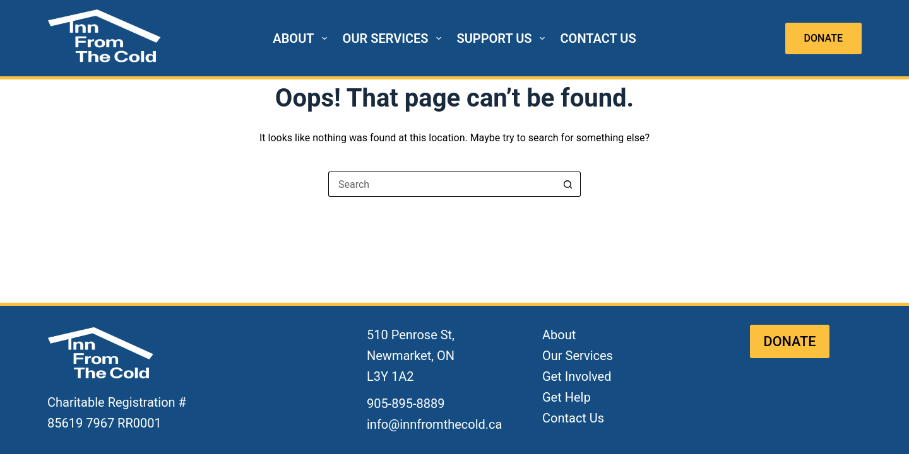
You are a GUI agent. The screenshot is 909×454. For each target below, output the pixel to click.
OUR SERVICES (394, 38)
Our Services (577, 355)
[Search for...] (442, 184)
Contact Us (573, 418)
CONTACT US (598, 38)
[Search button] (568, 184)
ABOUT (302, 38)
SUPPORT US (503, 38)
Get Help (566, 397)
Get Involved (576, 376)
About (559, 334)
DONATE (823, 38)
